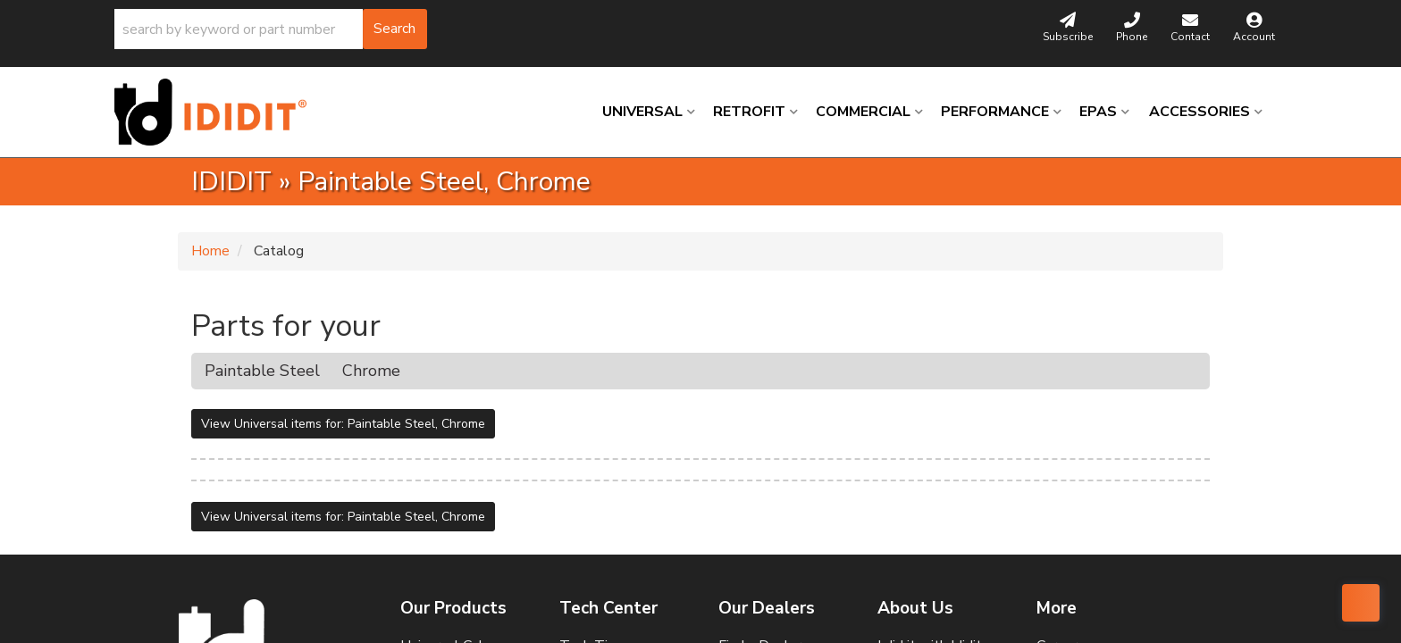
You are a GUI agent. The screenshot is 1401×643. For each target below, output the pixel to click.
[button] (270, 29)
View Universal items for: (343, 423)
